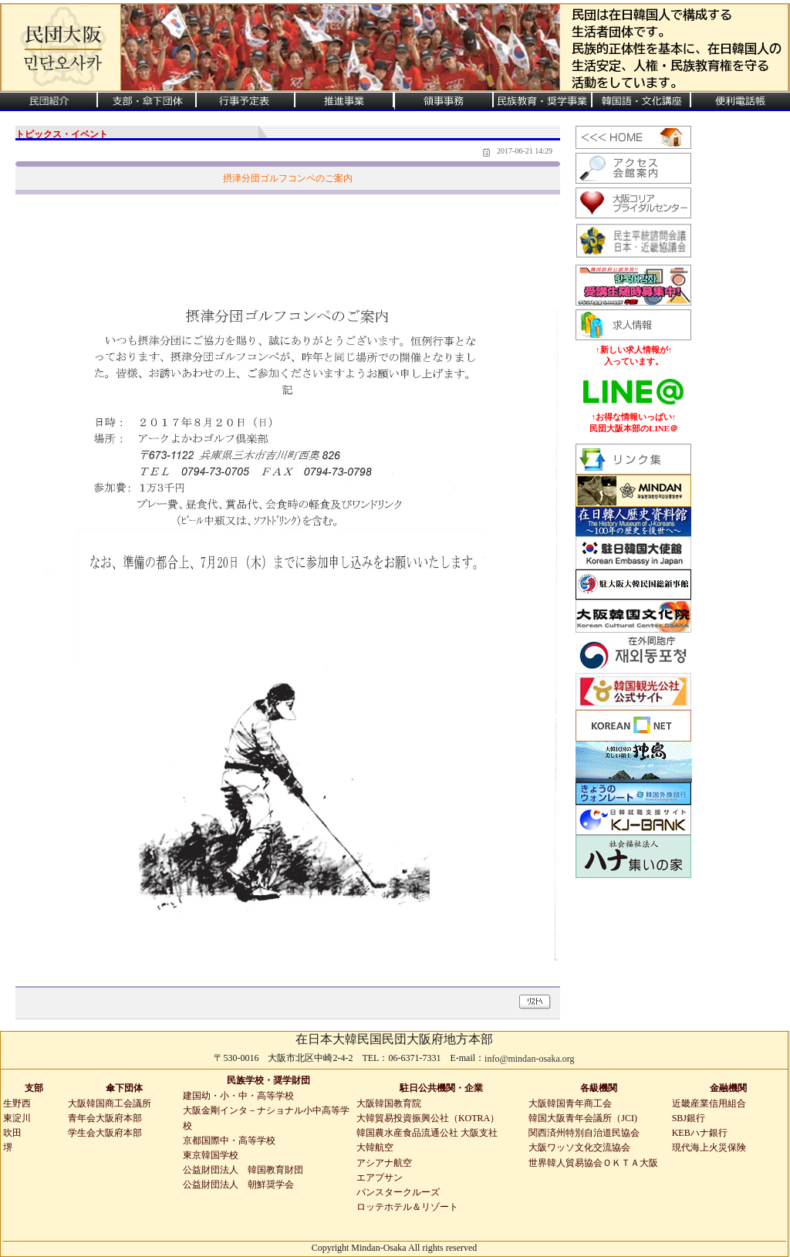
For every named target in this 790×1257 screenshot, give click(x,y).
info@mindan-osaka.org (529, 1058)
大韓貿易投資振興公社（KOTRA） (427, 1118)
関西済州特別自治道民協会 (584, 1132)
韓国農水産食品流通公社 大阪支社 (427, 1132)
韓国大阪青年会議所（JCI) (582, 1118)
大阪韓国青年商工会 (570, 1103)
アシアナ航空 (384, 1162)
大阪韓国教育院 (388, 1103)
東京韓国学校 (210, 1155)
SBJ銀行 (688, 1118)
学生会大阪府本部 (105, 1132)
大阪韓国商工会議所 (109, 1103)
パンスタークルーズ (398, 1192)
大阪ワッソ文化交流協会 (579, 1147)
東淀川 (17, 1118)
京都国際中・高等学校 (229, 1140)
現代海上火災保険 (709, 1147)
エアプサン (379, 1177)
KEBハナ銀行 (700, 1132)
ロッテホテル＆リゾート (407, 1206)
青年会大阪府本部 (105, 1118)
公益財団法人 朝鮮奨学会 (238, 1184)
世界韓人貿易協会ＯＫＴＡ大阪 (593, 1162)
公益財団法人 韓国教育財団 (243, 1169)
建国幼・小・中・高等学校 (238, 1095)
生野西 (17, 1103)
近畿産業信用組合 (709, 1103)
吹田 (12, 1132)
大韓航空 (374, 1147)
